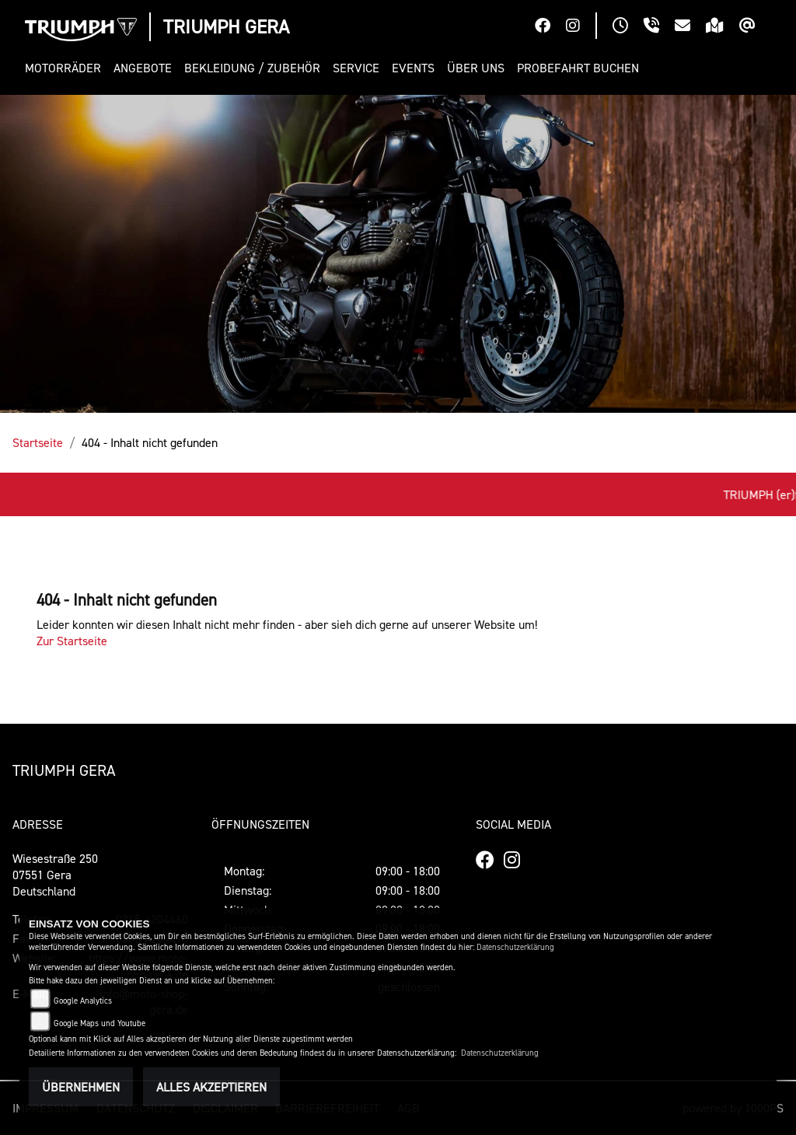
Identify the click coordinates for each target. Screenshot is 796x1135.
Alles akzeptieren (211, 1087)
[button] (66, 68)
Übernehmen (81, 1087)
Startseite (37, 442)
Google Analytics (83, 1001)
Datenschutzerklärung (515, 947)
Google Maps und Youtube (99, 1023)
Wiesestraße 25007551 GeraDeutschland (55, 874)
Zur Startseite (72, 640)
